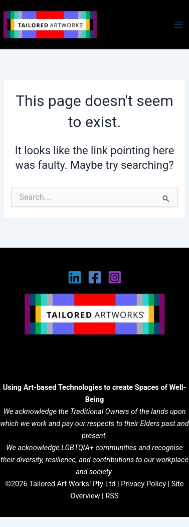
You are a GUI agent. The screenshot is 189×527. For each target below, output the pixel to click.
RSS (111, 495)
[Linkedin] (75, 277)
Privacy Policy (143, 483)
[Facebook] (95, 277)
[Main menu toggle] (178, 24)
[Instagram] (115, 277)
